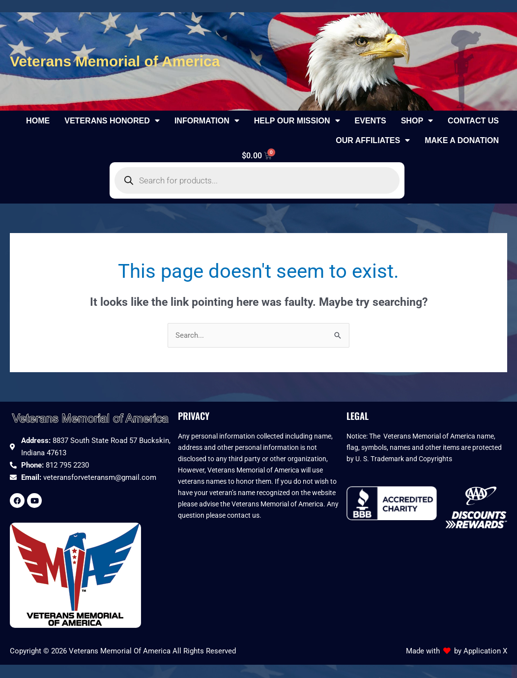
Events (370, 120)
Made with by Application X (456, 652)
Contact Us (473, 120)
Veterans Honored (112, 120)
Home (38, 120)
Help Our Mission (297, 120)
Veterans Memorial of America (115, 61)
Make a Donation (462, 140)
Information (206, 120)
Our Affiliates (373, 140)
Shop (417, 120)
